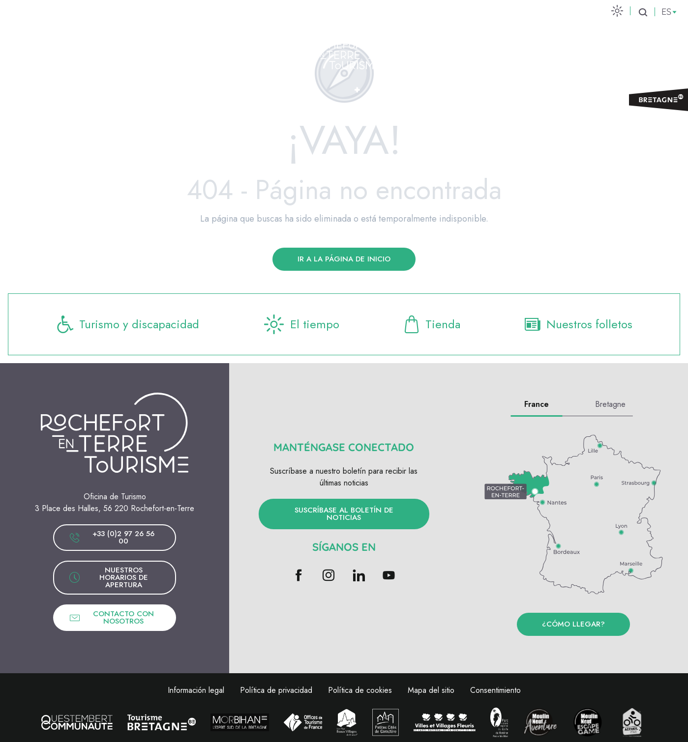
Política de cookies (360, 690)
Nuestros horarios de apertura (108, 577)
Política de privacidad (276, 690)
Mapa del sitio (431, 690)
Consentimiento (495, 690)
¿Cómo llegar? (573, 624)
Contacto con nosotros (111, 617)
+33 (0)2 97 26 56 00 (111, 537)
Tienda (431, 324)
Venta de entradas (621, 49)
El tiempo (300, 324)
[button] (643, 12)
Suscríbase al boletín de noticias (344, 514)
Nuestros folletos (577, 324)
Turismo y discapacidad (127, 324)
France (536, 404)
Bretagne (610, 404)
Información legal (196, 690)
